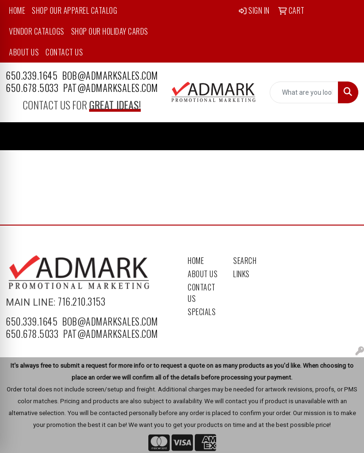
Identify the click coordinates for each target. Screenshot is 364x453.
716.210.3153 (81, 301)
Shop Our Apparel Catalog (74, 10)
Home (17, 10)
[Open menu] (345, 136)
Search (244, 260)
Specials (202, 311)
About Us (24, 52)
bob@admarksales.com (110, 75)
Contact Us (64, 52)
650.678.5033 (32, 88)
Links (241, 274)
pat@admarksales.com (110, 88)
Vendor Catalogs (36, 31)
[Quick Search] (304, 92)
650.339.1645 (31, 75)
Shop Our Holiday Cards (109, 31)
